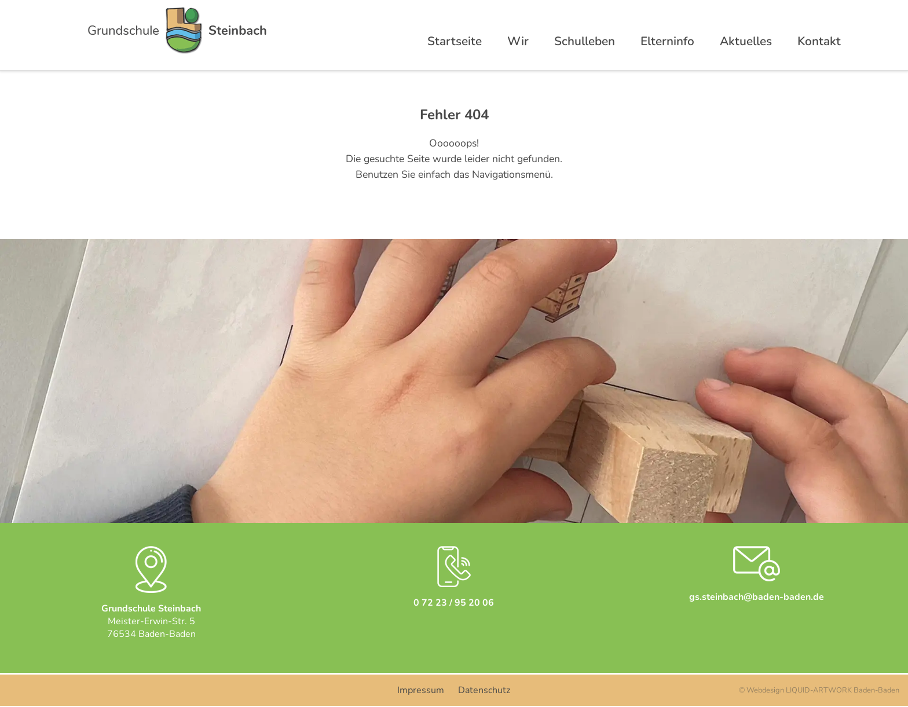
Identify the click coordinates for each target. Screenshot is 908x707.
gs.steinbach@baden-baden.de (756, 597)
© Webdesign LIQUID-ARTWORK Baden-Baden (819, 690)
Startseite (454, 41)
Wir (518, 41)
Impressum (420, 690)
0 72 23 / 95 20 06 (453, 602)
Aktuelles (746, 41)
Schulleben (584, 41)
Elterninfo (667, 41)
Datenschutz (484, 690)
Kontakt (819, 41)
